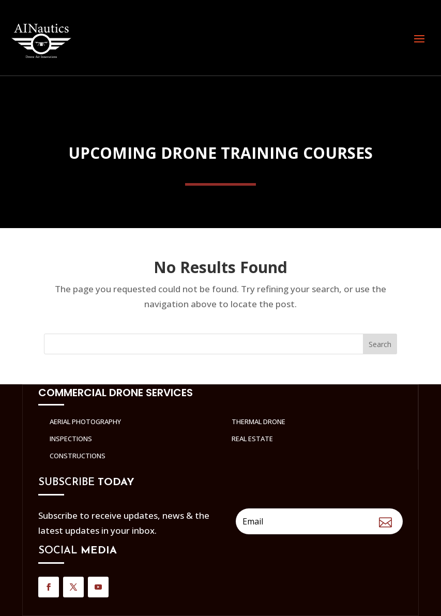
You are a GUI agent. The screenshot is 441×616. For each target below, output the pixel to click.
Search (380, 344)
